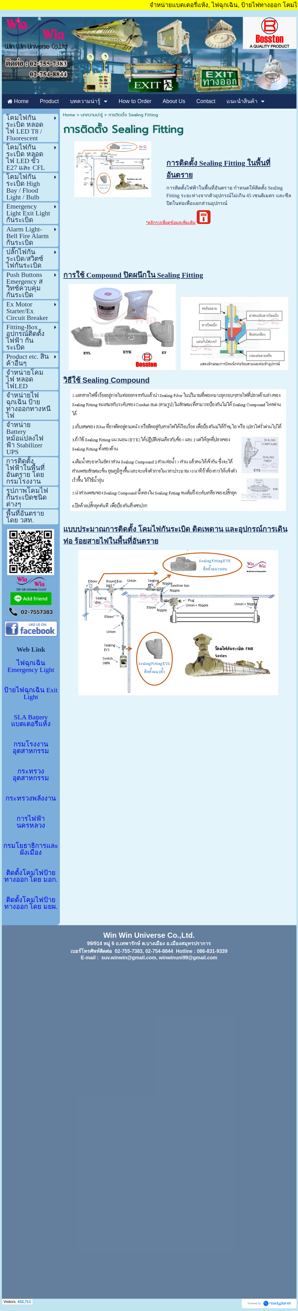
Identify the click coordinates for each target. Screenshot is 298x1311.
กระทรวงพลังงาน (31, 798)
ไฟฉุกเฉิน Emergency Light (30, 666)
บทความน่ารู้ (92, 115)
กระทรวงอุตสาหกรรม (31, 774)
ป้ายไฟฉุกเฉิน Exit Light (30, 693)
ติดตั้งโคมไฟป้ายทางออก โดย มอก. (31, 876)
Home (69, 115)
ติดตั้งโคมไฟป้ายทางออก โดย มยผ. (31, 903)
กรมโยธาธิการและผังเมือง (30, 849)
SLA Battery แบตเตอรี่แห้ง (31, 720)
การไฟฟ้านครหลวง (31, 822)
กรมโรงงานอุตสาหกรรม (31, 747)
